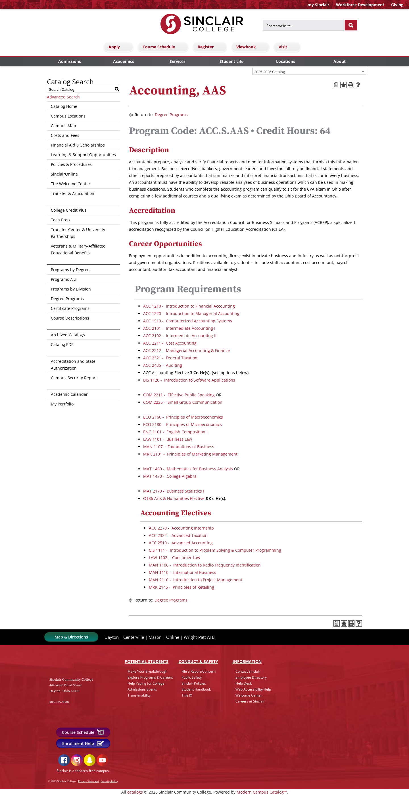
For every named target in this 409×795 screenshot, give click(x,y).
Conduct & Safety (198, 661)
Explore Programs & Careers (150, 677)
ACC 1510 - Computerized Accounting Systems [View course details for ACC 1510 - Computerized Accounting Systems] (187, 321)
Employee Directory (251, 677)
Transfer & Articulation (72, 193)
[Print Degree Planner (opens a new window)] (336, 85)
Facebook (64, 760)
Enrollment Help (83, 743)
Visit (288, 47)
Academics (123, 61)
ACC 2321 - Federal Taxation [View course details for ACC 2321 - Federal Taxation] (170, 358)
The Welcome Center (70, 183)
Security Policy (109, 781)
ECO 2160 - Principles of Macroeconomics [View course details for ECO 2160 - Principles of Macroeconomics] (183, 417)
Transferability (139, 695)
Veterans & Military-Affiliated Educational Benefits (78, 249)
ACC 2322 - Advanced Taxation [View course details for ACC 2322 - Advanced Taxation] (178, 535)
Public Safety (191, 677)
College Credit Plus (69, 210)
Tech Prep (60, 220)
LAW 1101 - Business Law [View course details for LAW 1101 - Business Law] (167, 439)
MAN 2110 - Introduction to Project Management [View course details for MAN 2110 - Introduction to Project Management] (195, 579)
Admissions (69, 61)
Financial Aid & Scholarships (78, 145)
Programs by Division (71, 289)
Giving (397, 4)
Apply (119, 47)
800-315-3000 (59, 702)
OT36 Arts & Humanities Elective (173, 498)
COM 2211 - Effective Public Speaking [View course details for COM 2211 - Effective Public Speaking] (179, 395)
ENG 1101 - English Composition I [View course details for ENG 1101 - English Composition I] (175, 431)
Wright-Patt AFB (199, 637)
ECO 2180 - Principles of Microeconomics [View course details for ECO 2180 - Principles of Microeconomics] (182, 424)
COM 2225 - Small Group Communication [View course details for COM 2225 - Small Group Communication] (182, 402)
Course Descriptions (70, 318)
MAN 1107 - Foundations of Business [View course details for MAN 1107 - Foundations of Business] (178, 446)
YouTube (102, 760)
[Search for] (304, 25)
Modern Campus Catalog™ (262, 792)
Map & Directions (71, 637)
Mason (155, 637)
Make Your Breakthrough (147, 671)
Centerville (133, 637)
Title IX (186, 695)
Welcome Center (248, 695)
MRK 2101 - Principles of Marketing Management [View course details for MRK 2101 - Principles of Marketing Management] (190, 454)
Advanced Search (63, 97)
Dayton (112, 637)
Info (247, 661)
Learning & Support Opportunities (83, 154)
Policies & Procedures (71, 164)
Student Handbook (196, 689)
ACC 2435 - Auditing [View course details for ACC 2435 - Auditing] (162, 365)
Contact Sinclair (247, 671)
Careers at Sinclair (250, 701)
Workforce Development (360, 4)
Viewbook (251, 47)
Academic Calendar (69, 394)
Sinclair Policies (193, 683)
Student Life (231, 61)
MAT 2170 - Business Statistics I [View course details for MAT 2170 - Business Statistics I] (173, 491)
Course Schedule (164, 47)
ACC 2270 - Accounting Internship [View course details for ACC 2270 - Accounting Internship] (181, 528)
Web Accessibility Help (253, 689)
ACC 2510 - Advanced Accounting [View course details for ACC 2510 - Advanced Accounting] (181, 542)
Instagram (77, 760)
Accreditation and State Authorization (73, 365)
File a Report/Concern (198, 671)
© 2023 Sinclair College (62, 781)
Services (177, 61)
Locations (285, 61)
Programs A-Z (63, 279)
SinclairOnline (64, 174)
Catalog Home (64, 106)
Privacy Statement (88, 781)
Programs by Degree (70, 269)
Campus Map (63, 125)
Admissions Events (142, 689)
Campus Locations (68, 116)
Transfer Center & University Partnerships (78, 233)
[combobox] (309, 71)
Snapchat (89, 760)
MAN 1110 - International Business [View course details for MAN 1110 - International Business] (182, 572)
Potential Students (146, 661)
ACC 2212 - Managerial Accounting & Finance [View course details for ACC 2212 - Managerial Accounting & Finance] (186, 350)
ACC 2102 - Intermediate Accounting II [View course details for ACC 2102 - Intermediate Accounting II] (179, 335)
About (339, 61)
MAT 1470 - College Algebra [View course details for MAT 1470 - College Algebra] (170, 476)
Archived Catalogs (68, 334)
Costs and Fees (65, 135)
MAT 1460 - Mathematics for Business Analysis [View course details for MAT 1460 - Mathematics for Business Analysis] (188, 468)
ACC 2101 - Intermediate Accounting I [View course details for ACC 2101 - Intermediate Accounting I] (179, 328)
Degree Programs (67, 298)
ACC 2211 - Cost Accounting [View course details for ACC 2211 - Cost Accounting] (170, 343)
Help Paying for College (146, 683)
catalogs (135, 792)
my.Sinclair (318, 4)
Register (211, 47)
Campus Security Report (74, 377)
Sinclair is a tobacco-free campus (83, 770)
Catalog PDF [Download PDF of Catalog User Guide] (62, 344)
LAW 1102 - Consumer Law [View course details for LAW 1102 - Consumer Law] (174, 557)
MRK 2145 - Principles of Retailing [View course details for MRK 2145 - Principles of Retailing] (181, 587)
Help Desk (243, 683)
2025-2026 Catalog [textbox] (269, 71)
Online (172, 637)
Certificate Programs (70, 308)
